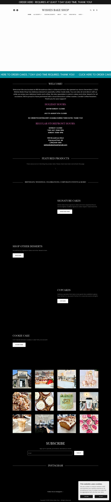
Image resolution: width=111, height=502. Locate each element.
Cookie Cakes (19, 344)
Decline (86, 496)
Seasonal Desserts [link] (49, 14)
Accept (101, 496)
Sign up (79, 453)
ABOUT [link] (59, 14)
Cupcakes (63, 301)
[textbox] (50, 453)
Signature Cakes (65, 211)
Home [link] (29, 14)
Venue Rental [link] (72, 14)
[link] (14, 10)
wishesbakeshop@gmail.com (55, 145)
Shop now (18, 255)
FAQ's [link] (65, 14)
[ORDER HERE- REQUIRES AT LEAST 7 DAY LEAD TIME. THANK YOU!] (55, 2)
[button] (96, 10)
